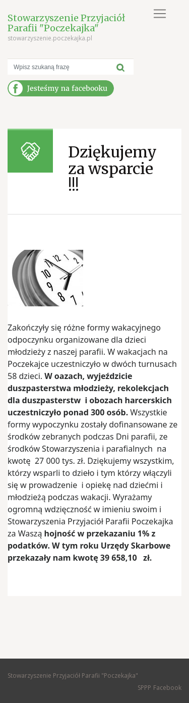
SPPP (144, 687)
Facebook (167, 687)
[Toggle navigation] (159, 13)
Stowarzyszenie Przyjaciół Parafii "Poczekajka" (66, 23)
